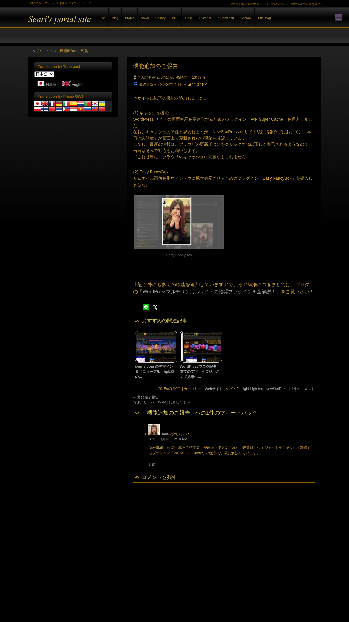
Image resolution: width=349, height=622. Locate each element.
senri (165, 434)
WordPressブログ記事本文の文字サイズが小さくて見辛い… (199, 371)
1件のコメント (303, 389)
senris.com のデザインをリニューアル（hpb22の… (154, 371)
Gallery (160, 18)
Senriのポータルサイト (94, 23)
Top (102, 18)
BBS (175, 18)
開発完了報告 (146, 397)
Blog (115, 18)
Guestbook (226, 18)
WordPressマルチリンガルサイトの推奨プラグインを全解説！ (209, 291)
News (145, 18)
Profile (129, 18)
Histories (205, 18)
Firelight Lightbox (249, 389)
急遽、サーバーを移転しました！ (162, 402)
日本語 (51, 85)
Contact (245, 18)
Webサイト (214, 389)
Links (188, 18)
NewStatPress (276, 389)
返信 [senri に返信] (151, 465)
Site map (264, 18)
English (77, 85)
